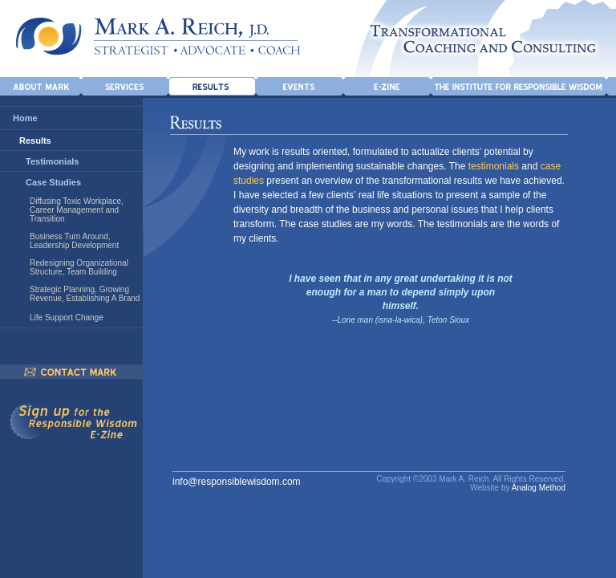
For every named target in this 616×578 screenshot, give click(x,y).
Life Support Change (66, 317)
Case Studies (53, 182)
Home (25, 118)
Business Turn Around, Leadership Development (74, 241)
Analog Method (538, 487)
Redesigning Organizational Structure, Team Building (79, 267)
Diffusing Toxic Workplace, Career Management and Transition (77, 210)
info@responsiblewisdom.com (236, 481)
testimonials (493, 166)
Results (35, 140)
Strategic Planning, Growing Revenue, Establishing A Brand (85, 294)
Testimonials (52, 161)
